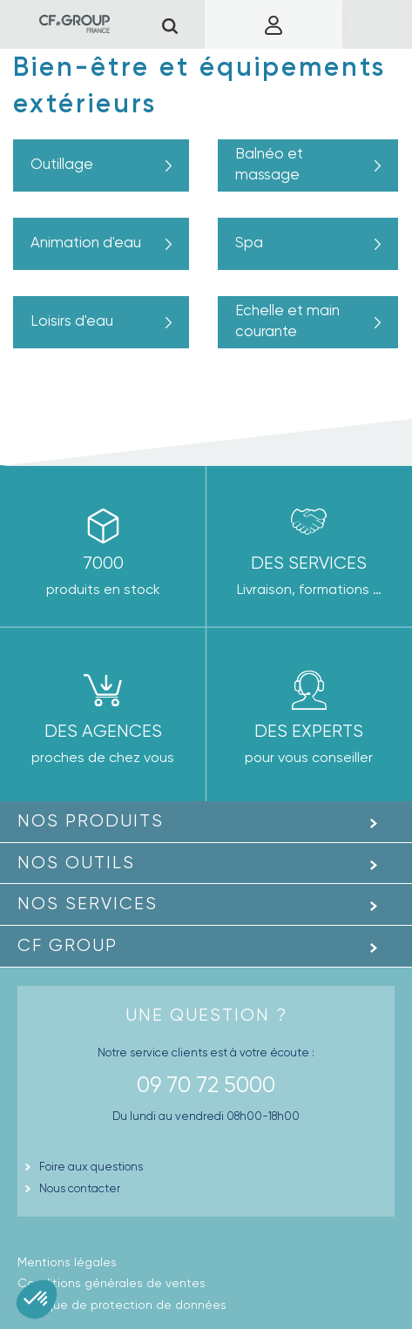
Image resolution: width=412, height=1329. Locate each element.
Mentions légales (67, 1262)
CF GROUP (67, 945)
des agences (103, 731)
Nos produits (90, 821)
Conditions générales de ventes (111, 1283)
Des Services (309, 563)
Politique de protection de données (121, 1305)
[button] (36, 1299)
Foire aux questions (91, 1166)
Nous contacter (79, 1188)
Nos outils (76, 863)
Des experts (308, 731)
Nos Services (87, 904)
